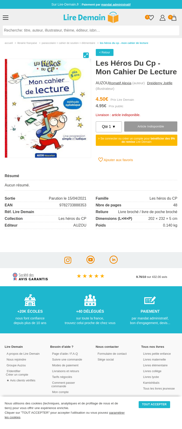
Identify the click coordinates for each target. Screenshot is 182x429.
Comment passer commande (62, 384)
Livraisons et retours (64, 371)
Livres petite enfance (156, 353)
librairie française (27, 43)
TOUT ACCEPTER (154, 404)
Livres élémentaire (154, 365)
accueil (9, 43)
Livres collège (151, 371)
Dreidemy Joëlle (159, 83)
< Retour (104, 52)
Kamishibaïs (150, 382)
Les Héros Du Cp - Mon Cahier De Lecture (124, 43)
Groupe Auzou (15, 365)
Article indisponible (150, 126)
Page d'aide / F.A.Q (64, 353)
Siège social (105, 359)
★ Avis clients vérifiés (20, 380)
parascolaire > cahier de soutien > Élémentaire (68, 43)
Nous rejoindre (15, 359)
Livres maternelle (153, 359)
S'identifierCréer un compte (17, 372)
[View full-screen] (86, 55)
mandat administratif (115, 4)
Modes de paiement (64, 365)
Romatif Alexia (120, 83)
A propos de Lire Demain (22, 353)
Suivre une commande (66, 359)
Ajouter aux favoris (115, 159)
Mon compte (59, 391)
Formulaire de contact (111, 353)
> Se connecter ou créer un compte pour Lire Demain (136, 140)
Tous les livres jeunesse (158, 388)
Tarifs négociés (61, 376)
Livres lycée (150, 376)
